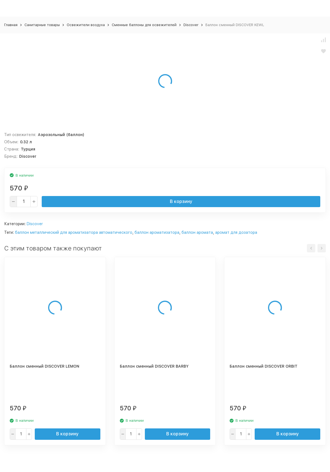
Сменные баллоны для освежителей (144, 25)
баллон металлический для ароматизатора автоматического (73, 232)
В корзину (181, 201)
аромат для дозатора (236, 232)
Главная (11, 25)
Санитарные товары (42, 25)
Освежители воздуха (86, 25)
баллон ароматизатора (157, 232)
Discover (191, 25)
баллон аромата (197, 232)
